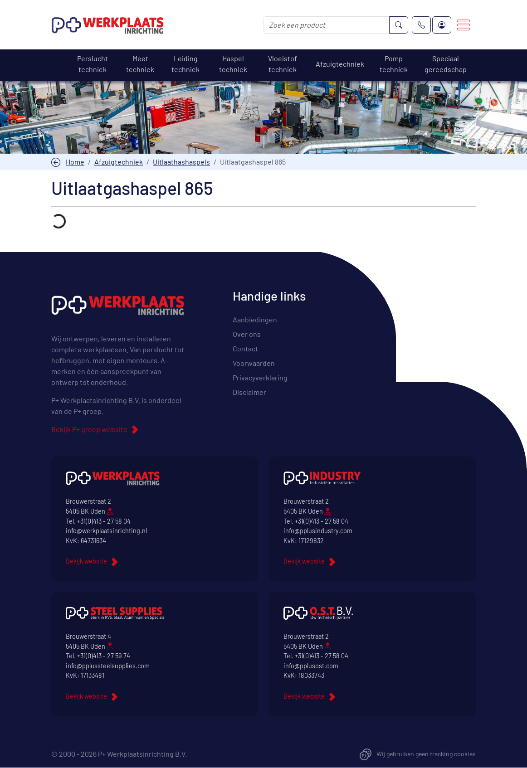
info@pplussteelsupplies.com (108, 666)
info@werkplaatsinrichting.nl (106, 531)
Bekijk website (86, 561)
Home (75, 161)
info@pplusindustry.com (317, 531)
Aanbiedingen (255, 319)
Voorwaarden (254, 363)
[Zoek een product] (326, 25)
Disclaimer (249, 392)
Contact (245, 348)
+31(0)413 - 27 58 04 (104, 521)
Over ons (247, 334)
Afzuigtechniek (118, 161)
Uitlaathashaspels (181, 161)
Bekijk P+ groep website (89, 429)
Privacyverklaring (260, 377)
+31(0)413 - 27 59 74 (103, 656)
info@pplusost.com (310, 666)
